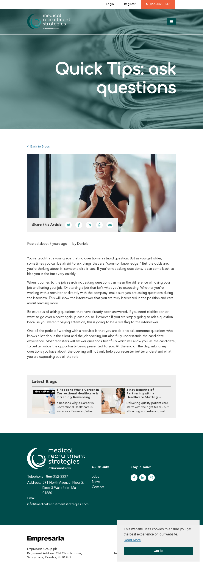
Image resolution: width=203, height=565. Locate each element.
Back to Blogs (38, 146)
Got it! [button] (158, 550)
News (96, 482)
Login (110, 4)
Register (130, 4)
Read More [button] (132, 540)
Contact (98, 487)
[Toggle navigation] (171, 21)
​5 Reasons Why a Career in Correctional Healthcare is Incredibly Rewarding (78, 393)
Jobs (95, 477)
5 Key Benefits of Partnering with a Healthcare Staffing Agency (142, 395)
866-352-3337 (160, 4)
